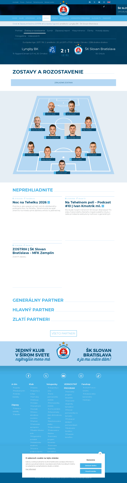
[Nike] (63, 305)
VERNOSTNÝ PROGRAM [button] (80, 18)
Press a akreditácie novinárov (34, 415)
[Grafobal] (46, 315)
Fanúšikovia (30, 215)
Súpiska (16, 388)
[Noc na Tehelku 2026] (37, 204)
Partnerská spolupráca (35, 425)
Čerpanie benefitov (69, 435)
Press (22, 2)
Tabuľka (16, 414)
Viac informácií (31, 469)
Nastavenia (91, 460)
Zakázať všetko (90, 465)
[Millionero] (81, 315)
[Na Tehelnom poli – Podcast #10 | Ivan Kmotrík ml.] (89, 204)
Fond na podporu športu (36, 450)
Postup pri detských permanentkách (71, 422)
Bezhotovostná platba (54, 422)
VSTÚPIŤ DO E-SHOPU (89, 389)
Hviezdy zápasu (102, 31)
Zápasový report (62, 31)
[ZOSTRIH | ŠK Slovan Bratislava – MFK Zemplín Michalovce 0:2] (37, 251)
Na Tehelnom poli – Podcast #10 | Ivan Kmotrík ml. (88, 220)
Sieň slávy (34, 397)
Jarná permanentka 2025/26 (53, 397)
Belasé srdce (49, 2)
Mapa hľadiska (54, 427)
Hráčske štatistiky (16, 395)
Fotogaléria (20, 36)
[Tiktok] (104, 6)
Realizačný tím (19, 391)
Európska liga (49, 24)
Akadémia (64, 18)
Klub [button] (21, 18)
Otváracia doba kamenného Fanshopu (89, 397)
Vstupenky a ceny (53, 389)
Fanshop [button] (107, 18)
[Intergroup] (50, 325)
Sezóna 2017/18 (34, 24)
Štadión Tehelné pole (37, 431)
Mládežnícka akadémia (35, 443)
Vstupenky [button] (30, 18)
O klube (34, 403)
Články (90, 31)
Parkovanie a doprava (53, 431)
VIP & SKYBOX (54, 409)
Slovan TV (82, 215)
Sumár (50, 31)
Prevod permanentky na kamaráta (71, 413)
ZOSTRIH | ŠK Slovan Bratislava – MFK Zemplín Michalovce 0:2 (33, 267)
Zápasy (22, 24)
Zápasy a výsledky (17, 409)
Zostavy (34, 31)
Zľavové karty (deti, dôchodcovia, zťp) (55, 415)
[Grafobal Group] (76, 325)
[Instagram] (104, 2)
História (33, 388)
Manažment (35, 406)
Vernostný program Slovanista (52, 439)
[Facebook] (89, 2)
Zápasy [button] (46, 18)
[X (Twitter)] (94, 2)
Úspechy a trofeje (35, 392)
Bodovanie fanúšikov (70, 429)
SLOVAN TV (96, 18)
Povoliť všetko (90, 471)
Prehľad (18, 31)
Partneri (34, 421)
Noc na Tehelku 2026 (31, 218)
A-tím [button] (39, 18)
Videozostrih (34, 36)
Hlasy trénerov (78, 31)
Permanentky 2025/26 (53, 404)
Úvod (14, 18)
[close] (100, 453)
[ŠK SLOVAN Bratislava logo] (63, 8)
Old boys (34, 400)
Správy (55, 18)
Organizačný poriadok (35, 437)
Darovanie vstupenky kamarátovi (52, 448)
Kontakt (34, 409)
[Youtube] (99, 2)
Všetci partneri (63, 333)
